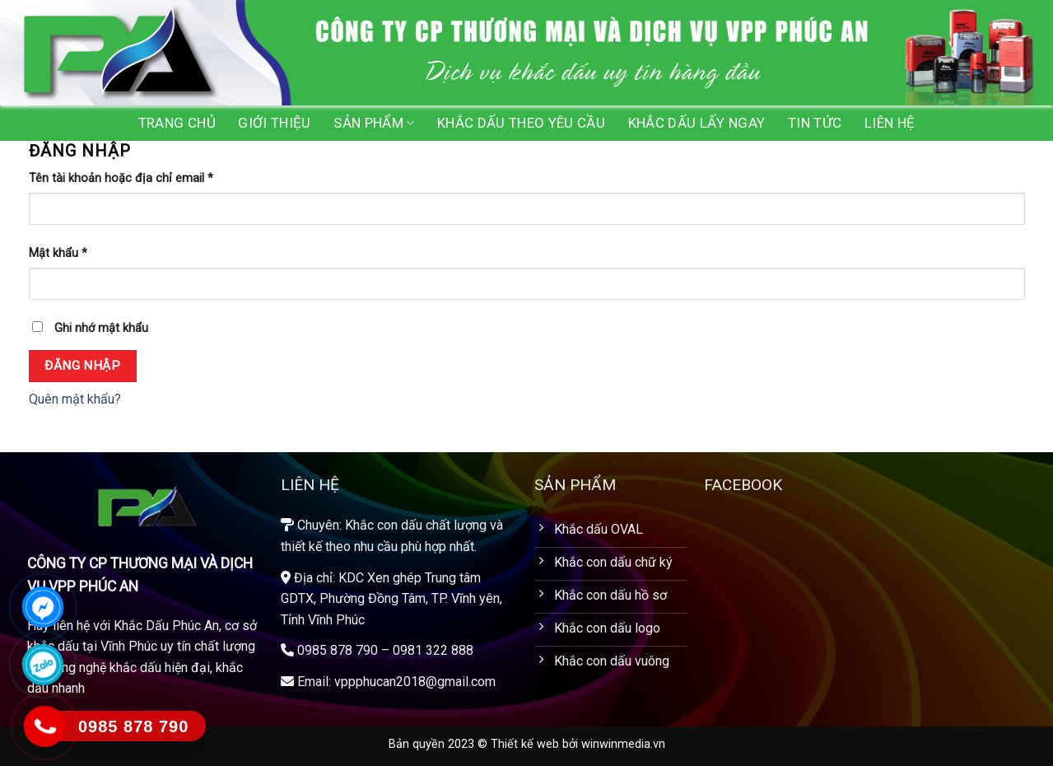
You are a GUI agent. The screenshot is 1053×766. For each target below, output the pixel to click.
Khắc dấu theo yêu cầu (521, 122)
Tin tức (814, 122)
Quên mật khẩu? (75, 399)
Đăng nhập (82, 365)
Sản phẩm (373, 122)
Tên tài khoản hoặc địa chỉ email (121, 178)
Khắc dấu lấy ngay (697, 122)
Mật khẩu (58, 253)
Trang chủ (177, 122)
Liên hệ (889, 122)
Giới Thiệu (274, 122)
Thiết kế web (525, 744)
